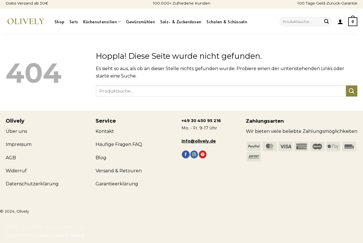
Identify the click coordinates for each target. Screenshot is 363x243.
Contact (65, 227)
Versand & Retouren (119, 170)
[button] (340, 21)
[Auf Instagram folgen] (194, 154)
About (12, 227)
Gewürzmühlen (140, 21)
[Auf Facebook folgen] (185, 154)
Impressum (18, 144)
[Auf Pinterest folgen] (202, 154)
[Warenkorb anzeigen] (352, 21)
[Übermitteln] (326, 22)
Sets (73, 21)
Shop (59, 21)
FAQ (81, 227)
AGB (11, 157)
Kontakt (105, 131)
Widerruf (16, 170)
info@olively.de (199, 141)
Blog (49, 227)
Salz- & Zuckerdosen (180, 21)
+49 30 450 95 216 (201, 120)
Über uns (16, 131)
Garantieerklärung (117, 184)
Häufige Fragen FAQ (119, 144)
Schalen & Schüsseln (226, 21)
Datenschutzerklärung (32, 184)
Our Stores (31, 227)
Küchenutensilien (102, 21)
